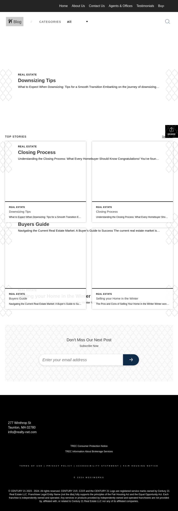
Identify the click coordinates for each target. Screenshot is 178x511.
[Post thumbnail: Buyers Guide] (45, 268)
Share (172, 131)
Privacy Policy (60, 466)
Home (63, 6)
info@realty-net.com (22, 432)
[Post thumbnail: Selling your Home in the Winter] (132, 268)
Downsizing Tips (37, 80)
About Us (78, 6)
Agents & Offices (121, 6)
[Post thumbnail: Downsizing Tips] (45, 181)
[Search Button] (167, 21)
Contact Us (97, 6)
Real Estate (27, 74)
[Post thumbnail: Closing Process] (132, 181)
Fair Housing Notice (140, 466)
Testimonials (145, 6)
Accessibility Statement (97, 466)
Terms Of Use (31, 466)
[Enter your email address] (81, 359)
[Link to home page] (16, 6)
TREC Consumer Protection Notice (89, 446)
